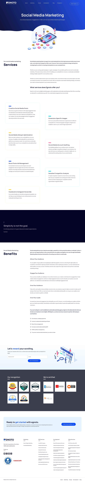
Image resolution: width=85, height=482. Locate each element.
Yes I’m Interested (34, 360)
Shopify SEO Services (42, 449)
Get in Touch (74, 4)
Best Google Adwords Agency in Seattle (74, 467)
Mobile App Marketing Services (43, 462)
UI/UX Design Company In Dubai (73, 445)
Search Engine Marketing (27, 443)
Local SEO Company (41, 443)
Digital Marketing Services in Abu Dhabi (74, 457)
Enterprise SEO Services (42, 445)
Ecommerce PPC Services (42, 464)
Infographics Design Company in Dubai (74, 454)
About (26, 3)
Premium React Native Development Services (59, 465)
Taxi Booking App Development (58, 457)
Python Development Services (58, 447)
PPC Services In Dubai (72, 450)
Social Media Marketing (27, 445)
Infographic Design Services (43, 456)
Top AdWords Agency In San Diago (74, 469)
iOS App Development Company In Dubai (74, 448)
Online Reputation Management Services (44, 459)
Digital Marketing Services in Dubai (74, 459)
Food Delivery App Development (59, 455)
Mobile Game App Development (58, 453)
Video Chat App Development (58, 469)
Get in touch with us (68, 424)
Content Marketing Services (43, 454)
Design (39, 3)
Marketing (32, 3)
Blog (53, 3)
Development (46, 3)
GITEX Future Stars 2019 (72, 443)
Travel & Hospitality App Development (59, 467)
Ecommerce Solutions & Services (74, 464)
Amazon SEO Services (42, 447)
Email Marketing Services (42, 452)
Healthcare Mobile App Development (59, 459)
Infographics (59, 3)
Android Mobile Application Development (58, 450)
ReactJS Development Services (58, 443)
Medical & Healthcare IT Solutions (74, 462)
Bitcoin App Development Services (59, 462)
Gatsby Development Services (58, 445)
